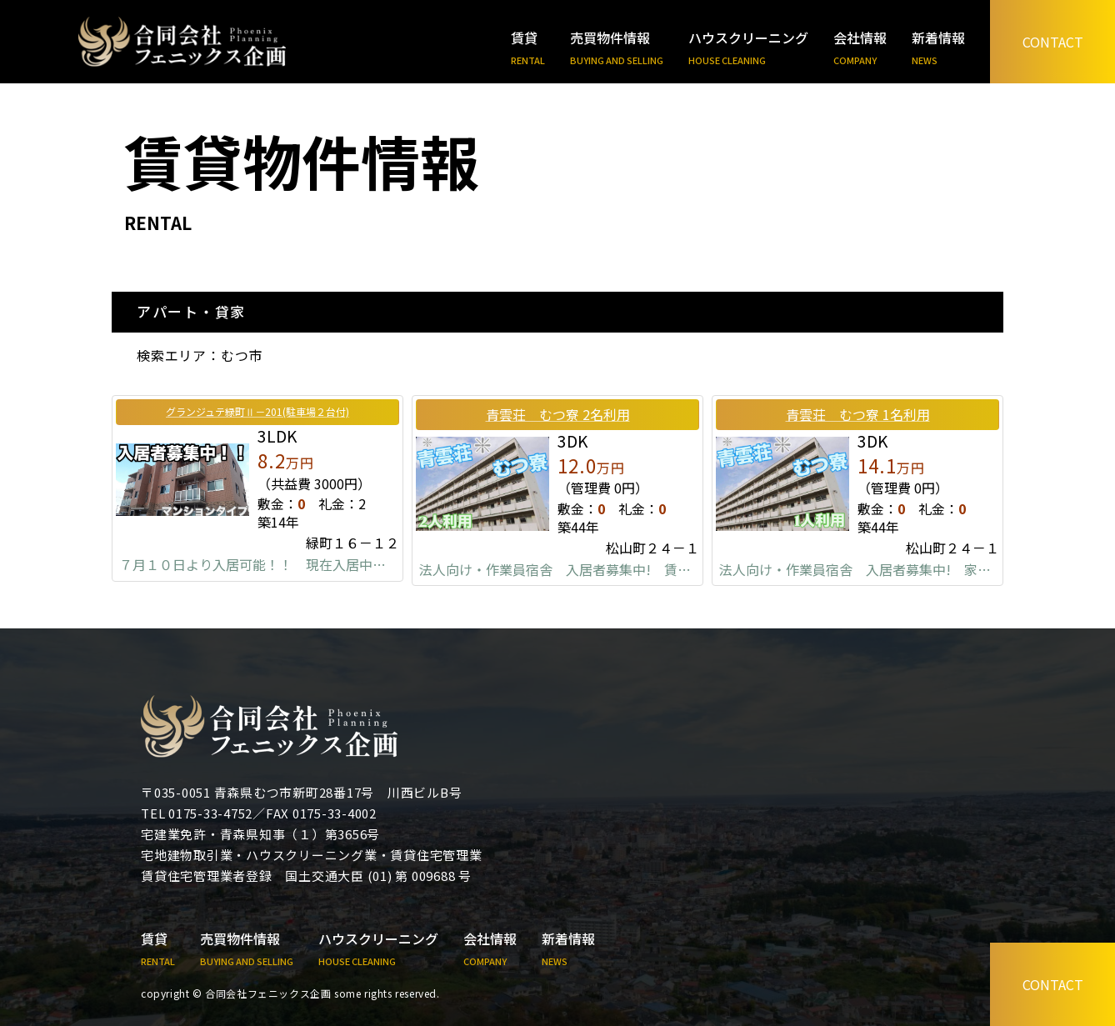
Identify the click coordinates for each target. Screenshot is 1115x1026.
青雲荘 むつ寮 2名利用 (558, 414)
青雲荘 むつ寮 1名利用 (858, 414)
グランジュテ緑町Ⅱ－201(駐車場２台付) (257, 411)
